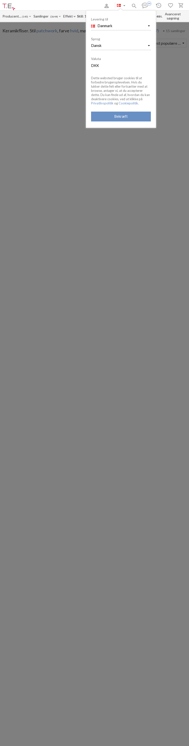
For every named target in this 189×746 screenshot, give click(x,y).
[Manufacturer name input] (12, 16)
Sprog (95, 39)
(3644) (54, 16)
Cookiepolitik (128, 103)
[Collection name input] (41, 16)
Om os (25, 6)
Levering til (99, 19)
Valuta (96, 59)
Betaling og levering (45, 6)
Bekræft (121, 116)
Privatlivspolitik (102, 103)
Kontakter (67, 6)
